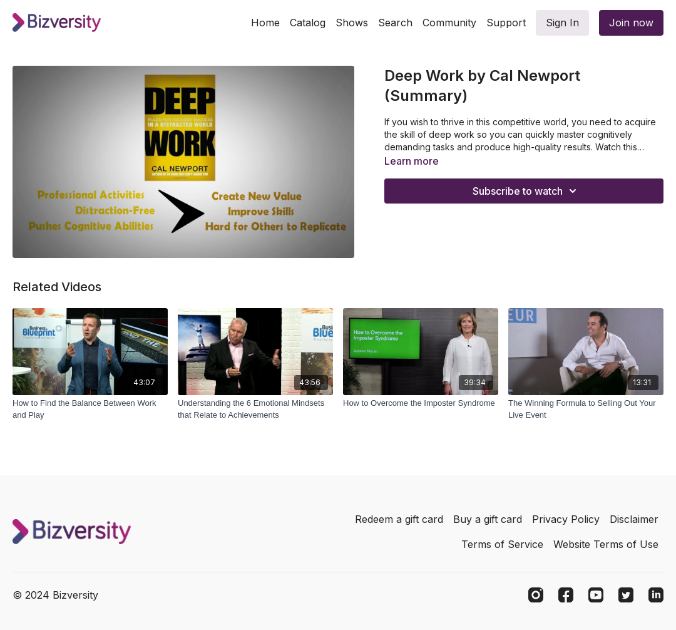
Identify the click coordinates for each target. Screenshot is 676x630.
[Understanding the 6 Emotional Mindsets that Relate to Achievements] (255, 409)
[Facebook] (565, 594)
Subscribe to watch (526, 191)
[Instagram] (535, 594)
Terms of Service (502, 544)
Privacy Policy (566, 519)
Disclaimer (634, 519)
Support (506, 22)
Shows (351, 22)
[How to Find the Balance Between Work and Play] (90, 409)
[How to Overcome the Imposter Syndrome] (420, 403)
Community (449, 22)
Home (265, 22)
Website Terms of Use (605, 544)
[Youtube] (595, 594)
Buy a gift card (487, 519)
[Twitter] (625, 594)
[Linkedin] (655, 594)
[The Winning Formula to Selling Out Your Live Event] (585, 409)
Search (395, 22)
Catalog (307, 22)
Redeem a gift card (399, 519)
